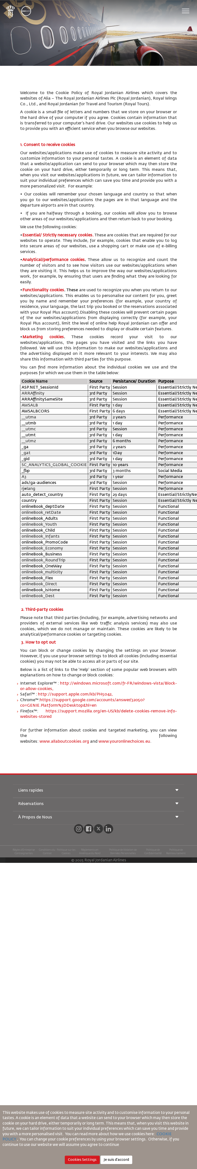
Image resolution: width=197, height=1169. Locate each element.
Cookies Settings (82, 1160)
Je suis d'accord (116, 1160)
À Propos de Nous (98, 817)
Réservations (98, 804)
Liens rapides (98, 791)
